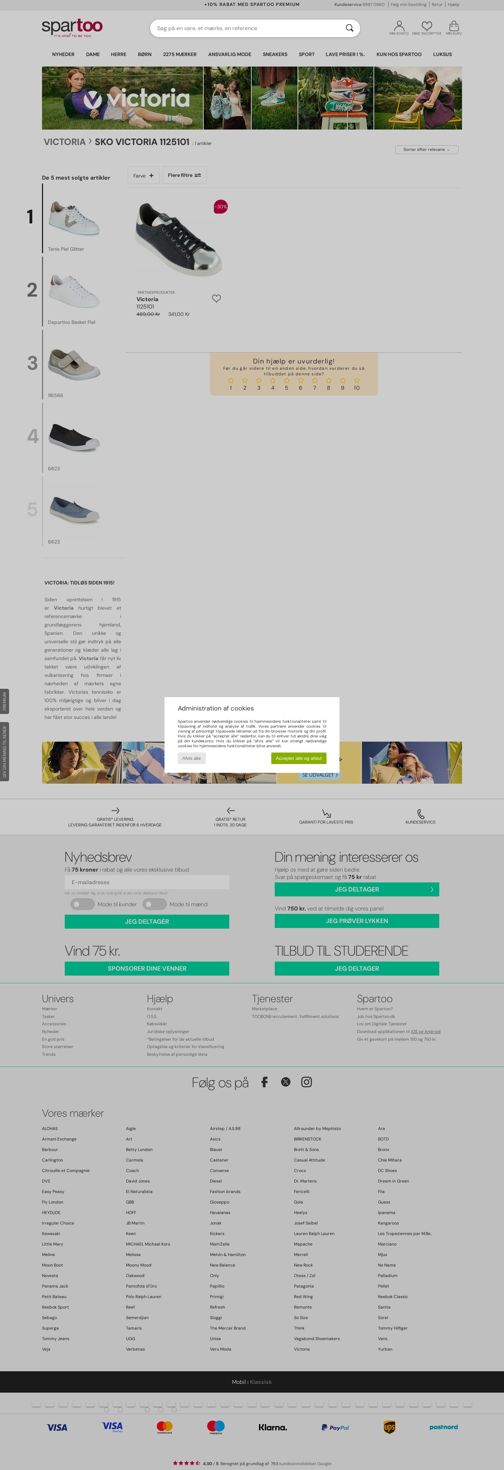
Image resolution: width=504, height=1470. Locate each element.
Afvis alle (191, 758)
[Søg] (350, 28)
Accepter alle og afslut (299, 758)
